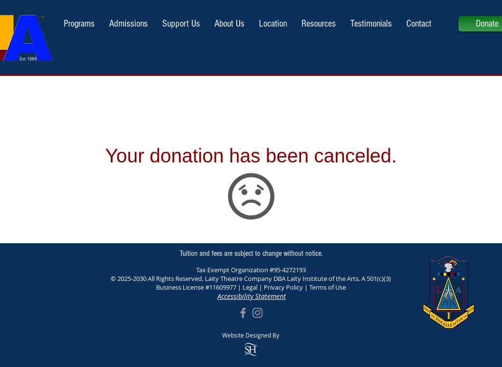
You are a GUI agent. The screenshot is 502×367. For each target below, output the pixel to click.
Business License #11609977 (196, 287)
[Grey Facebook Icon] (243, 313)
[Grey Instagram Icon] (257, 313)
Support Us (251, 236)
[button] (128, 23)
